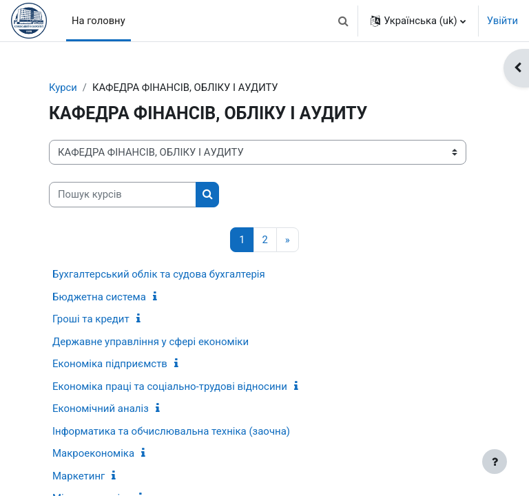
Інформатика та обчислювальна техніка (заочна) (171, 431)
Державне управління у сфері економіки (150, 341)
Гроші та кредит (90, 319)
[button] (343, 20)
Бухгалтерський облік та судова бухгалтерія (158, 274)
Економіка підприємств (109, 364)
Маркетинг (78, 476)
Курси (63, 87)
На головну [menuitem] (98, 20)
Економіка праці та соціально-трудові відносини (169, 386)
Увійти (502, 20)
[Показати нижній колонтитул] (494, 461)
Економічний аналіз (100, 408)
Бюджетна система (99, 297)
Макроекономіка (93, 453)
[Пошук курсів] (122, 194)
